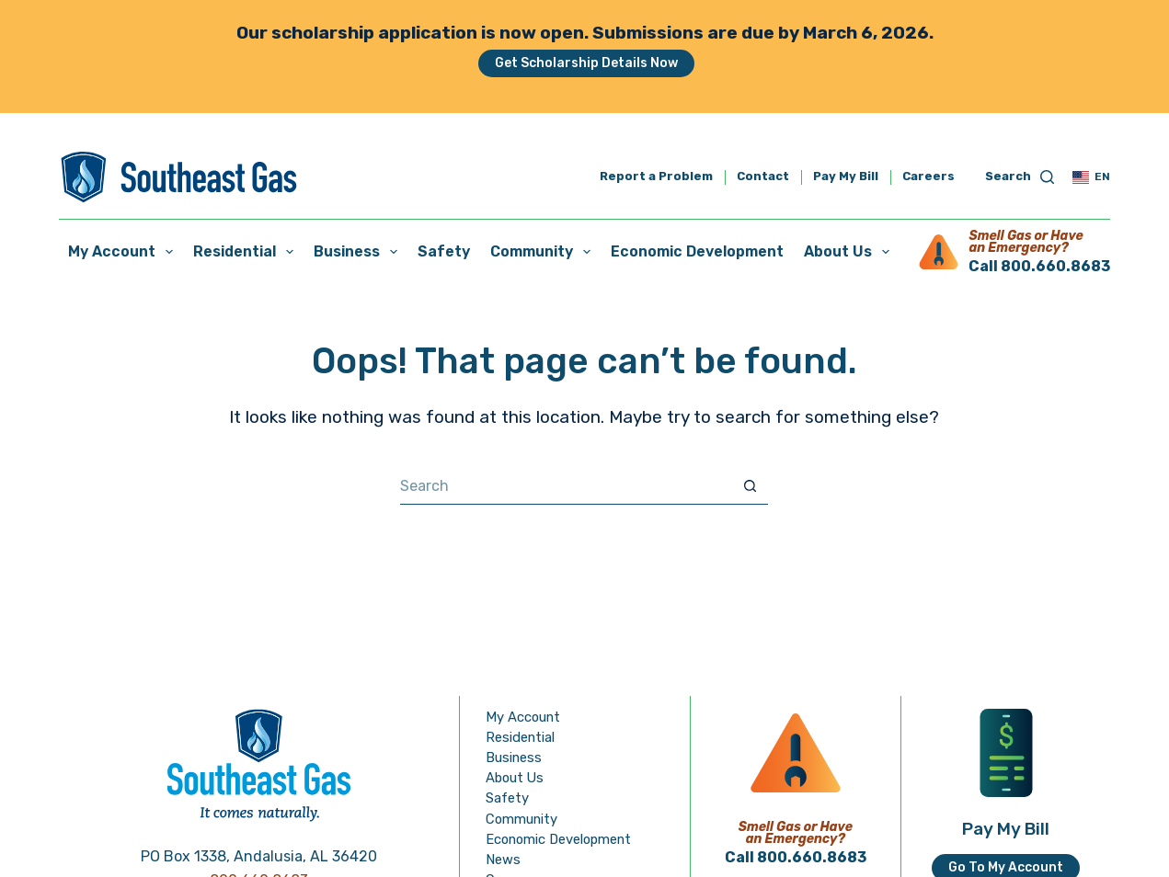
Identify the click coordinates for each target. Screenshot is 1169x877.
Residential (247, 252)
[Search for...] (565, 486)
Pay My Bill (845, 177)
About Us (850, 252)
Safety (444, 251)
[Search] (1020, 177)
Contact (763, 177)
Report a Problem (656, 177)
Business (359, 252)
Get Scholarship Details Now (586, 63)
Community (544, 252)
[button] (1091, 177)
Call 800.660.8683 (1039, 266)
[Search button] (749, 486)
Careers (928, 176)
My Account (124, 252)
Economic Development (697, 251)
